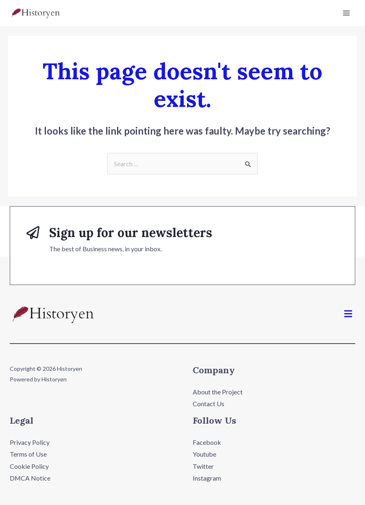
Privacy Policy (30, 442)
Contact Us (208, 403)
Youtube (204, 454)
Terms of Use (28, 454)
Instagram (207, 478)
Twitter (203, 466)
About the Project (218, 392)
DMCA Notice (30, 478)
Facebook (207, 442)
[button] (348, 313)
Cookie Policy (29, 466)
